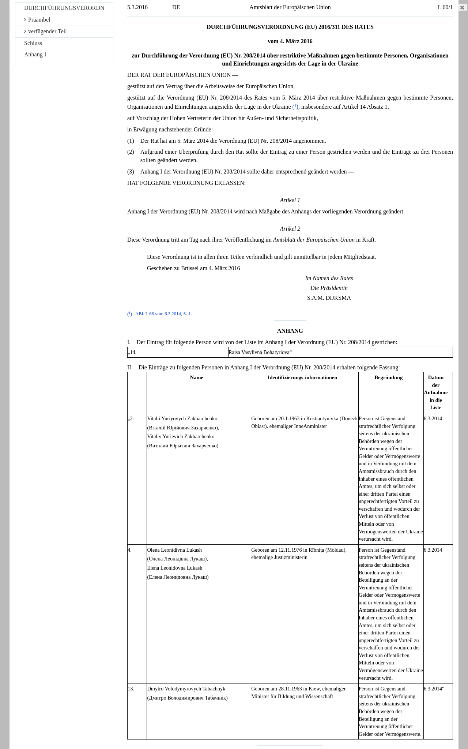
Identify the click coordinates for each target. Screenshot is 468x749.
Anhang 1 (35, 54)
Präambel (37, 19)
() (295, 107)
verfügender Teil (45, 31)
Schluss (33, 43)
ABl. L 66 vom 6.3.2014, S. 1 (162, 314)
